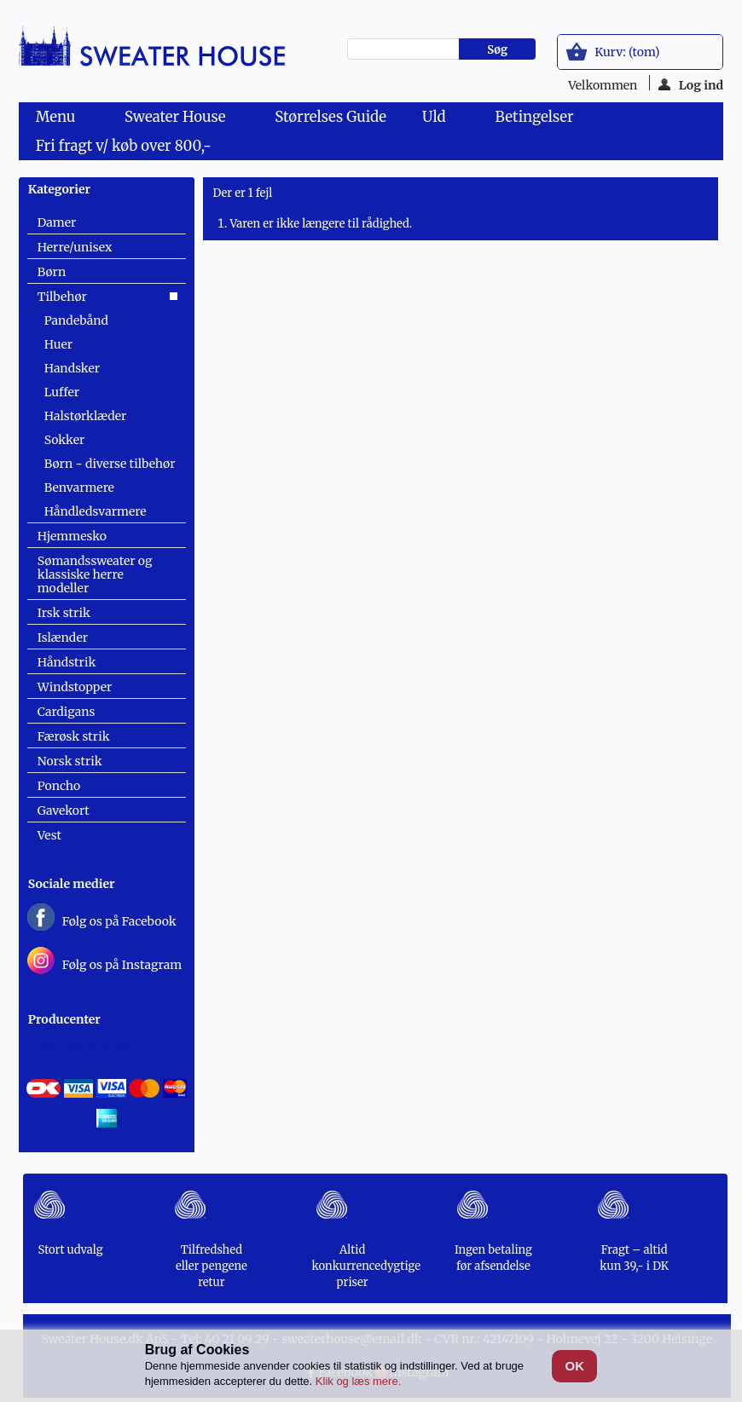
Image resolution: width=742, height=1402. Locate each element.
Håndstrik (67, 662)
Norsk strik (70, 761)
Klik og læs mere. (358, 1381)
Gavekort (64, 810)
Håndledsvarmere (95, 511)
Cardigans (67, 711)
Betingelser (535, 116)
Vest (49, 835)
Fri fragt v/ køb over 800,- (124, 145)
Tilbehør (62, 296)
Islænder (63, 637)
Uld (437, 119)
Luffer (61, 392)
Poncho (59, 785)
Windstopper (75, 687)
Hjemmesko (72, 536)
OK (575, 1366)
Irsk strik (64, 612)
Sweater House (178, 119)
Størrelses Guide (330, 116)
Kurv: (626, 52)
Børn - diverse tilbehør (110, 463)
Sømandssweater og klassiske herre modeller (95, 574)
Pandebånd (76, 320)
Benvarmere (79, 487)
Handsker (72, 368)
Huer (58, 344)
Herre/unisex (75, 247)
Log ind (691, 84)
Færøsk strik (74, 736)
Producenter (64, 1019)
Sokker (64, 439)
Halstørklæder (85, 416)
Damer (57, 222)
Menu (59, 119)
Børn (52, 272)
